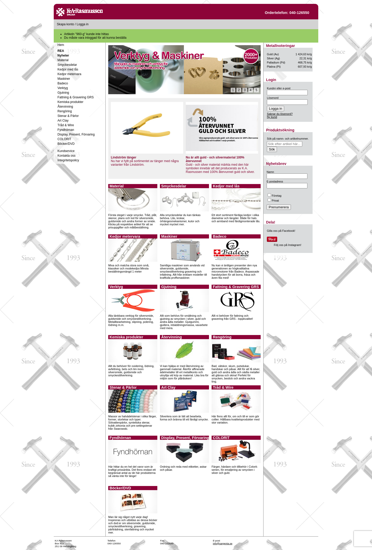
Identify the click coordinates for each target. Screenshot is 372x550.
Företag (274, 195)
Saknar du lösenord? (280, 113)
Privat (273, 200)
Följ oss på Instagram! (287, 244)
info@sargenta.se (222, 543)
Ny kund (272, 116)
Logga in (83, 24)
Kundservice (66, 151)
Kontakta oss (66, 155)
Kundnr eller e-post (278, 88)
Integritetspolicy (68, 160)
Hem (61, 45)
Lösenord (272, 97)
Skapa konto (65, 24)
